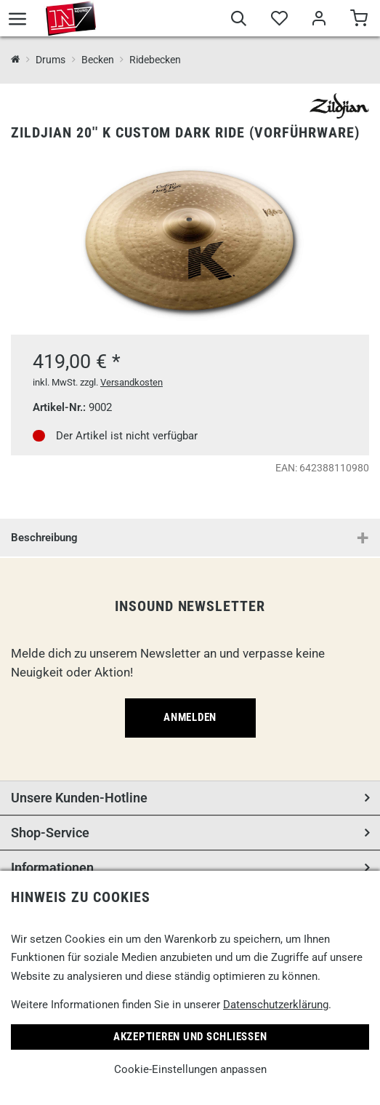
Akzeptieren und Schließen (190, 1036)
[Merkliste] (279, 20)
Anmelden (190, 717)
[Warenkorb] (359, 20)
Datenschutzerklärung (275, 1004)
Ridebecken (155, 59)
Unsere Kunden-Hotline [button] (79, 797)
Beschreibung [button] (44, 537)
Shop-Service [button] (50, 832)
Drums (50, 59)
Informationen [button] (52, 867)
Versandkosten (131, 382)
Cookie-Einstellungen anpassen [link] (190, 1069)
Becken (97, 59)
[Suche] (239, 20)
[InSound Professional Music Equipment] (15, 60)
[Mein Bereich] (319, 20)
